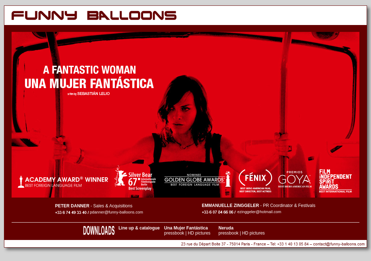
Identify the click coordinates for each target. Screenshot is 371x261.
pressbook (174, 233)
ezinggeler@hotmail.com (259, 212)
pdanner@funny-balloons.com (116, 212)
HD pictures (199, 233)
